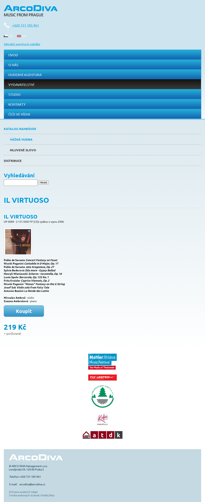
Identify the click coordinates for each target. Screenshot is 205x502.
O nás (13, 65)
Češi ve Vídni (19, 114)
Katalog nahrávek (20, 129)
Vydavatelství (21, 84)
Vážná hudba (21, 139)
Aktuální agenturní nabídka (22, 44)
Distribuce (13, 161)
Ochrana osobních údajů (23, 491)
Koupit (24, 311)
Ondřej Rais (47, 495)
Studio (14, 94)
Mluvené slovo (23, 150)
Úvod (13, 55)
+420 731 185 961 (25, 25)
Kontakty (17, 104)
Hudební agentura (25, 75)
